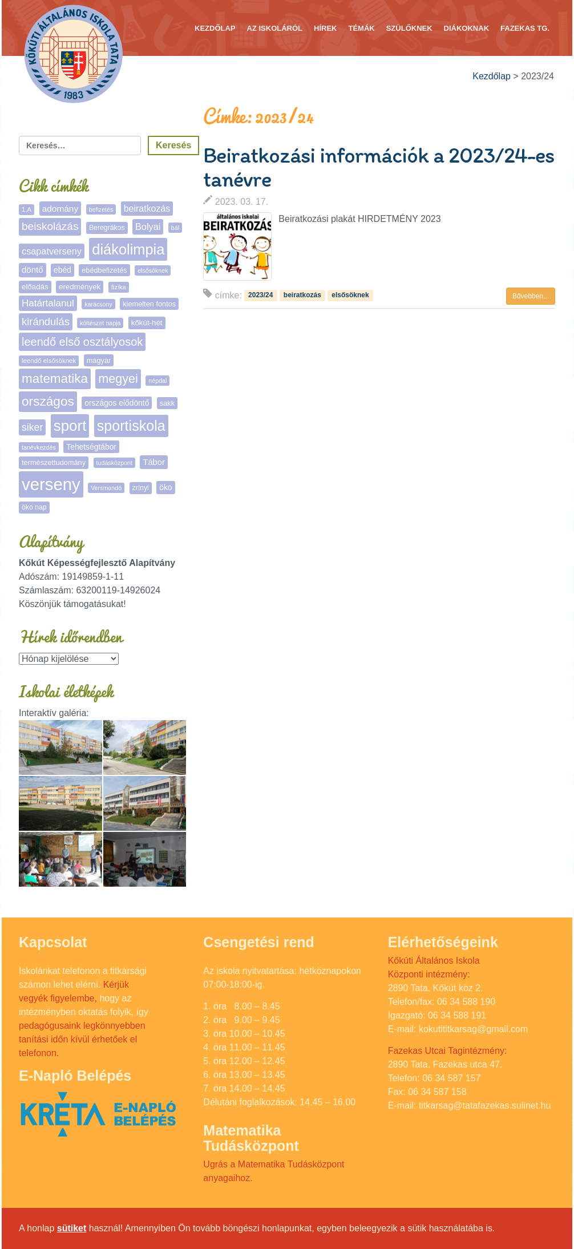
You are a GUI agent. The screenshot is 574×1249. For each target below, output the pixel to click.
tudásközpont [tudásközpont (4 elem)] (114, 462)
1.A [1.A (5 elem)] (26, 209)
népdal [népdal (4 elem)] (157, 380)
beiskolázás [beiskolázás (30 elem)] (50, 226)
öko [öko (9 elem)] (165, 487)
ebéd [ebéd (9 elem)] (62, 269)
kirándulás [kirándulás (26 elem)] (46, 322)
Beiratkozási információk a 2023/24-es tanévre (378, 167)
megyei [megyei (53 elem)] (118, 378)
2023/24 (260, 295)
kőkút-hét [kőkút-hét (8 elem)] (147, 322)
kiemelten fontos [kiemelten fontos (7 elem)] (149, 304)
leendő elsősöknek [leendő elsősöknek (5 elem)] (49, 360)
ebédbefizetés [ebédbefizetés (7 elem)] (104, 270)
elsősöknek (350, 295)
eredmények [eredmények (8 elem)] (79, 286)
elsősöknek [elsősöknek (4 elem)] (153, 270)
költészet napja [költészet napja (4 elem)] (100, 323)
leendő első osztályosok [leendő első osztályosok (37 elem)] (82, 342)
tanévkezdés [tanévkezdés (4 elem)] (39, 447)
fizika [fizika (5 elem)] (118, 287)
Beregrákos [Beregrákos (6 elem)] (107, 228)
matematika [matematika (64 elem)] (55, 378)
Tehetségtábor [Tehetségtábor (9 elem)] (91, 446)
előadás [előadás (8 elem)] (35, 286)
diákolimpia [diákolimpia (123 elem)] (128, 249)
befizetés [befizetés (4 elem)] (101, 209)
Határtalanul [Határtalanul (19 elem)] (48, 303)
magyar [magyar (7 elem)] (99, 360)
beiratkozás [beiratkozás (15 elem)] (147, 208)
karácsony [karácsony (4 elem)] (98, 304)
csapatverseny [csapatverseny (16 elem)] (52, 251)
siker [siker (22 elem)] (32, 427)
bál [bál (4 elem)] (175, 227)
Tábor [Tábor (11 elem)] (153, 462)
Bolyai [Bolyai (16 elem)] (147, 226)
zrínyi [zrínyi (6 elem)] (140, 488)
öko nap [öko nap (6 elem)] (34, 507)
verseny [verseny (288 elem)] (51, 484)
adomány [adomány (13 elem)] (60, 208)
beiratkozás (302, 295)
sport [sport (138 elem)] (70, 426)
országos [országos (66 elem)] (48, 401)
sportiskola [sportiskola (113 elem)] (131, 426)
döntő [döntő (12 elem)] (32, 269)
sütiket (72, 1228)
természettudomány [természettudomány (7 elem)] (54, 462)
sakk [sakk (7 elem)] (167, 403)
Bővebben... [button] (530, 296)
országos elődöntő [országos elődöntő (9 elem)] (116, 402)
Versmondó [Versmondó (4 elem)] (106, 487)
